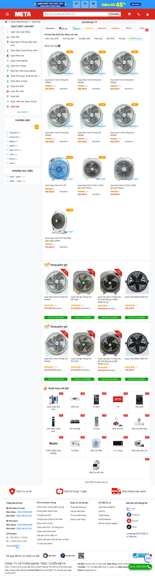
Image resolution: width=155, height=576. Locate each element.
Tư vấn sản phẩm (44, 543)
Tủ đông (75, 450)
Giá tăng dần (68, 38)
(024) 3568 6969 (24, 512)
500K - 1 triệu (17, 181)
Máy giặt (139, 407)
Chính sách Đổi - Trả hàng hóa (50, 527)
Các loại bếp (74, 428)
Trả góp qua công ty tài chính (50, 519)
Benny (12, 159)
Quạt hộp (36, 22)
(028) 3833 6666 (24, 525)
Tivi (117, 407)
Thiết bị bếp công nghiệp (53, 451)
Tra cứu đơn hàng (78, 515)
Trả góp (122, 38)
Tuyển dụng (103, 515)
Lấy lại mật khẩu (77, 511)
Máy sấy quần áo (139, 450)
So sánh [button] (69, 73)
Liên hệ (101, 511)
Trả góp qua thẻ (44, 515)
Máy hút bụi (118, 428)
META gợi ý (137, 38)
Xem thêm (22, 112)
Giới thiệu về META (106, 507)
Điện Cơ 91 (14, 150)
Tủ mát (96, 428)
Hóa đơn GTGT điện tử (47, 535)
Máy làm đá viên (96, 472)
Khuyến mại (88, 22)
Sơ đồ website (104, 519)
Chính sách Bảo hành (46, 531)
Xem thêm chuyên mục (96, 482)
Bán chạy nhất (52, 38)
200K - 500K (17, 177)
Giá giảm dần (84, 38)
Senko (12, 146)
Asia (11, 163)
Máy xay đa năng (139, 428)
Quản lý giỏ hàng (77, 519)
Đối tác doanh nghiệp (107, 523)
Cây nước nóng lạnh (53, 429)
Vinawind (13, 133)
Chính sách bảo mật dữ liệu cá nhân (53, 539)
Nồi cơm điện (96, 450)
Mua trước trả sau (45, 523)
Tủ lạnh (96, 407)
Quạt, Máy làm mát (19, 22)
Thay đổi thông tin (78, 507)
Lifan (11, 154)
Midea (12, 141)
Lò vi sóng (117, 450)
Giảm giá (98, 38)
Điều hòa (75, 407)
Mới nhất (110, 38)
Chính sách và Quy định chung (50, 507)
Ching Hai (13, 137)
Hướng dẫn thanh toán (47, 511)
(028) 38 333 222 (24, 516)
